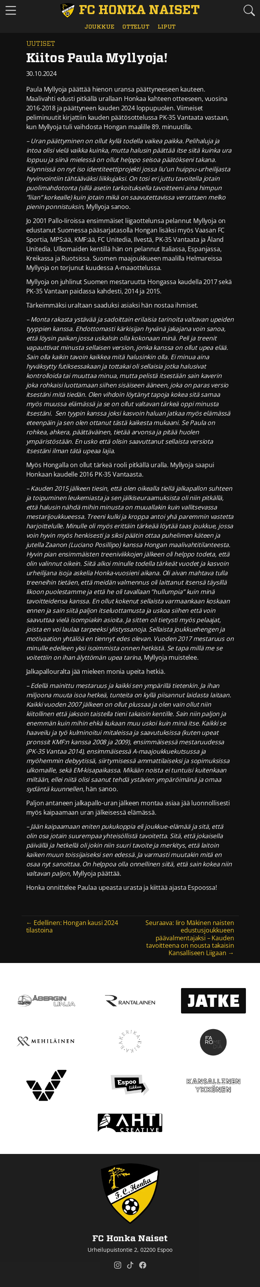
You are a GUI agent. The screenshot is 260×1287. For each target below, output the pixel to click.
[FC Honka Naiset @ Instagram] (117, 1265)
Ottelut (135, 27)
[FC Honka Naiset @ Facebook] (142, 1265)
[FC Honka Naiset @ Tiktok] (130, 1265)
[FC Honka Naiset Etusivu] (130, 10)
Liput (167, 27)
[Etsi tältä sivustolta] (249, 10)
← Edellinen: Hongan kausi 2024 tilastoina (72, 926)
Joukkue (99, 27)
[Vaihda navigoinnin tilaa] (10, 11)
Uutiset (40, 44)
